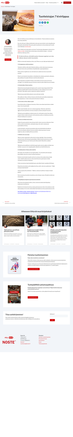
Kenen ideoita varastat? (39, 2)
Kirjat (47, 2)
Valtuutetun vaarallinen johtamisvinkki (12, 230)
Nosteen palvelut (53, 3)
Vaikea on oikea (21, 51)
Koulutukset (41, 340)
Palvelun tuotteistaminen (44, 337)
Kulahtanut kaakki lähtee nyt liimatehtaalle (35, 230)
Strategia (40, 19)
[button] (62, 3)
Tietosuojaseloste (43, 344)
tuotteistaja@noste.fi (25, 344)
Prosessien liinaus (43, 339)
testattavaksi (28, 46)
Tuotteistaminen (46, 19)
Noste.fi (22, 342)
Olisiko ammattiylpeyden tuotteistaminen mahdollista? (58, 231)
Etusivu (2, 6)
